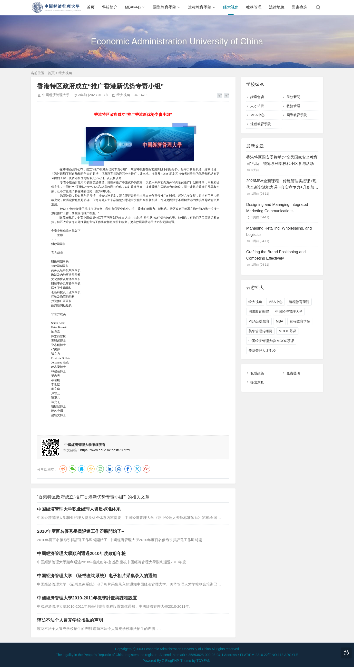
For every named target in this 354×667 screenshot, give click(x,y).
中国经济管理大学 (289, 311)
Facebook (128, 469)
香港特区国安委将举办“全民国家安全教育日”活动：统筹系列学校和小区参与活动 (282, 160)
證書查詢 (299, 7)
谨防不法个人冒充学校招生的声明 (70, 620)
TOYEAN (203, 661)
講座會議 (257, 97)
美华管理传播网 (260, 331)
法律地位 (277, 7)
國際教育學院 (164, 7)
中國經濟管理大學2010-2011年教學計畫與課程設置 (87, 598)
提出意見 (257, 382)
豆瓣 (100, 469)
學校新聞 (293, 97)
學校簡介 (110, 7)
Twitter (137, 469)
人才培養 (257, 106)
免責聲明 (293, 373)
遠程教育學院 (199, 7)
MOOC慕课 (287, 331)
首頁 (51, 73)
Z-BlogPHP (170, 661)
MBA (279, 321)
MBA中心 (133, 7)
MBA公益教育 (258, 321)
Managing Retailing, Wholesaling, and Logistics (279, 231)
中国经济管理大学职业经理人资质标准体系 (78, 509)
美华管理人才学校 (262, 351)
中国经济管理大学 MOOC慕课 (271, 341)
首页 (91, 7)
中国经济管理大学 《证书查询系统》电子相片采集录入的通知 (97, 575)
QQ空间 (91, 469)
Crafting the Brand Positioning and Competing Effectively (276, 255)
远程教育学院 (300, 321)
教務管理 (254, 7)
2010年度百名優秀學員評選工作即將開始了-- (80, 531)
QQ (81, 469)
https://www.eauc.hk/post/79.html (105, 450)
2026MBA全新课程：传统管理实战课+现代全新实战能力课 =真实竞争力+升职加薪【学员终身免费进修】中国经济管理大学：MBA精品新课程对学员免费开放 (282, 185)
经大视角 (231, 7)
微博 (63, 469)
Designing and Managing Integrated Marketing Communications (277, 207)
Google (146, 469)
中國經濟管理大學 (55, 95)
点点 (118, 469)
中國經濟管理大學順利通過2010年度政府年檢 (81, 553)
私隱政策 (257, 373)
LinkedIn (109, 469)
